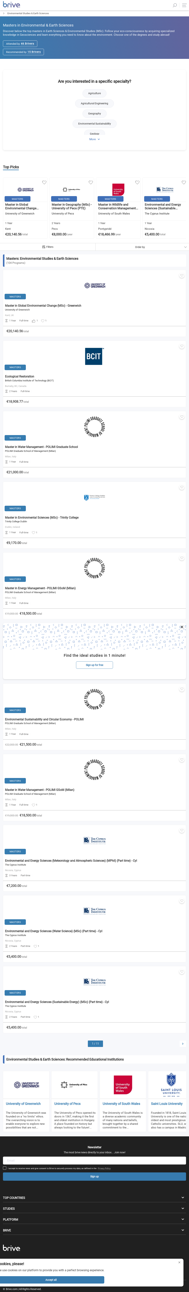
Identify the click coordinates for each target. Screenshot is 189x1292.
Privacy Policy (127, 941)
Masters (4, 19)
